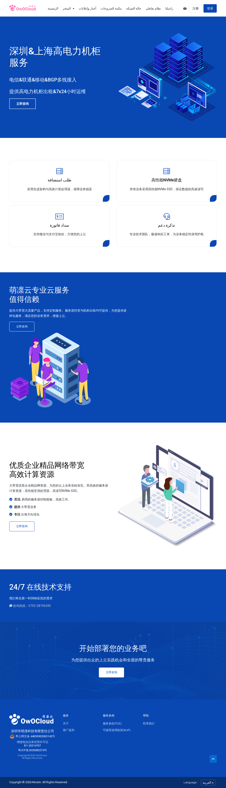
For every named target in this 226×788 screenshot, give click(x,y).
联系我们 (148, 723)
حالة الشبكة (133, 8)
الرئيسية (53, 8)
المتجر (68, 8)
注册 (195, 8)
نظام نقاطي (153, 8)
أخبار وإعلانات (87, 8)
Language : (191, 782)
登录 (210, 8)
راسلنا (169, 8)
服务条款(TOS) (112, 723)
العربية (208, 782)
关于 (66, 723)
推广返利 (68, 730)
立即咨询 (22, 103)
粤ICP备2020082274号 (32, 750)
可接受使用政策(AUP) (116, 730)
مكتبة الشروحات (111, 8)
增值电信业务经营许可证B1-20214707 (32, 743)
